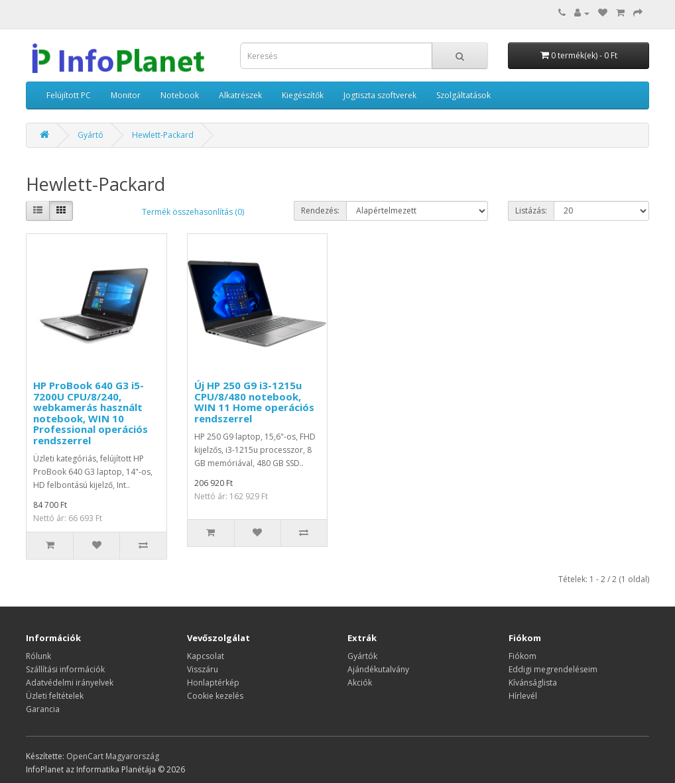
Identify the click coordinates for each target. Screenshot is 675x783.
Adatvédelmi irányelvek (69, 682)
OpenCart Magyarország (112, 756)
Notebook (179, 95)
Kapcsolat (205, 656)
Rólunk (38, 656)
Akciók (359, 682)
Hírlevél (523, 695)
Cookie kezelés (215, 695)
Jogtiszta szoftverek (379, 95)
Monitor (126, 95)
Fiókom (522, 656)
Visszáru (202, 669)
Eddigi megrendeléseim (553, 669)
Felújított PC (68, 95)
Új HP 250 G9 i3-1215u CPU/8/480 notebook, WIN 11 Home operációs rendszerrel (254, 402)
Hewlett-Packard (163, 135)
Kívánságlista (533, 682)
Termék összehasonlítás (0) (193, 211)
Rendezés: (320, 210)
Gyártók (362, 656)
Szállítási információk (65, 669)
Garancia (43, 709)
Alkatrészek (240, 95)
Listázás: (531, 210)
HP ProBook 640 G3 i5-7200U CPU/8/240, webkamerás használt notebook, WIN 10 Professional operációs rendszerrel (90, 413)
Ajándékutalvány (378, 669)
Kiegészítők (303, 95)
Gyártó (90, 135)
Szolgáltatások (463, 95)
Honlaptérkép (213, 682)
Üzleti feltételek (55, 695)
